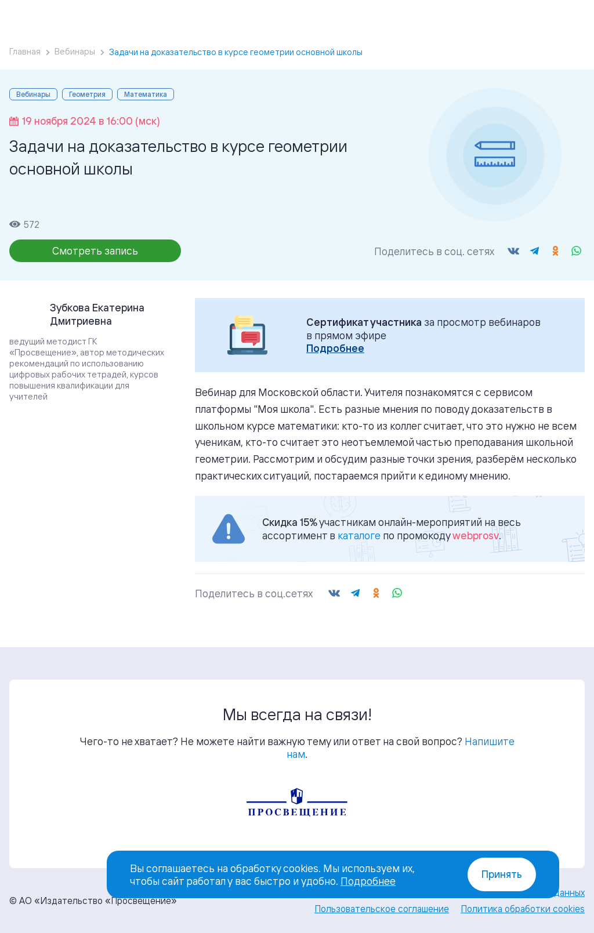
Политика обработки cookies (523, 908)
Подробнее (335, 348)
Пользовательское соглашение (381, 908)
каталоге (359, 535)
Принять (501, 874)
